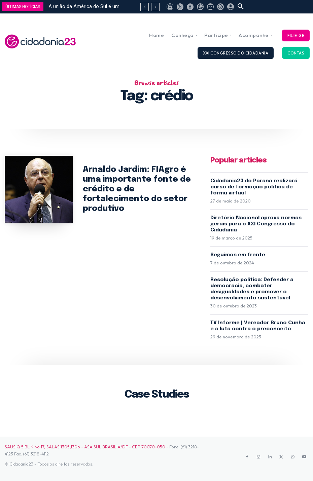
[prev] (144, 7)
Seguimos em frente (237, 255)
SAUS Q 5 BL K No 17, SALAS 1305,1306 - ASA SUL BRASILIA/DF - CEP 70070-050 (85, 446)
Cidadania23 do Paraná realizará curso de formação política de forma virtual (254, 187)
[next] (155, 7)
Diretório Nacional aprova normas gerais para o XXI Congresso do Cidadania (256, 224)
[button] (241, 7)
